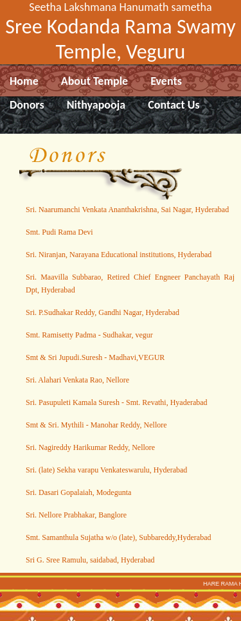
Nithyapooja (96, 105)
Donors (27, 105)
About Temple (94, 81)
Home (24, 81)
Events (166, 81)
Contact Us (173, 105)
